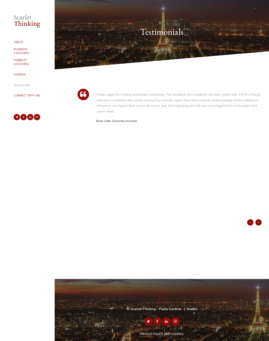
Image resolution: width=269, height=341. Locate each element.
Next (258, 222)
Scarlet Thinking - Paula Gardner (156, 309)
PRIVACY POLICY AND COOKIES (162, 334)
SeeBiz (192, 309)
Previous (250, 222)
